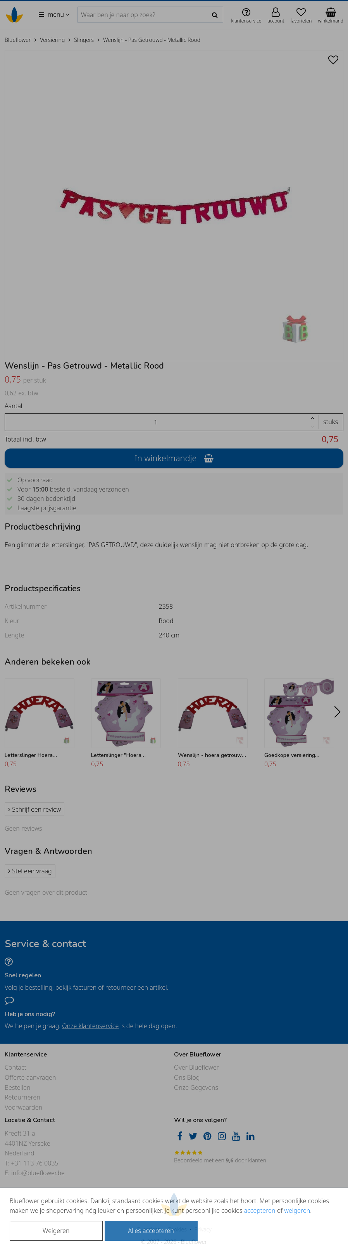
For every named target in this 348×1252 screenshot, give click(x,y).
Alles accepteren (151, 1230)
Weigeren (56, 1230)
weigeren (297, 1210)
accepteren (260, 1210)
